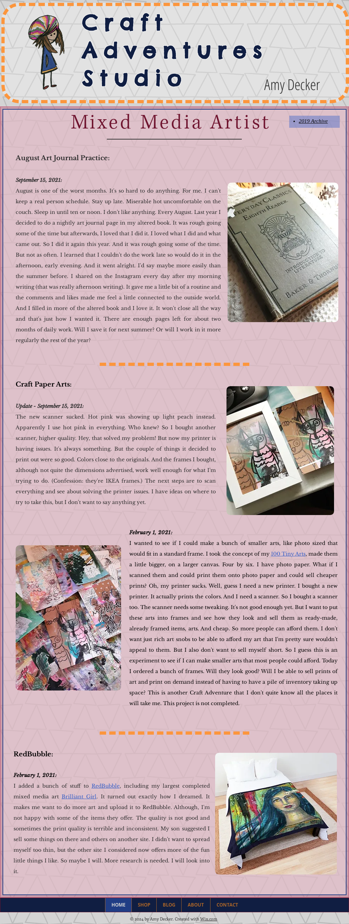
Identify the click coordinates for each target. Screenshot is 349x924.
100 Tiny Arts (288, 554)
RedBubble (106, 786)
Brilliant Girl (79, 796)
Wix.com (208, 919)
